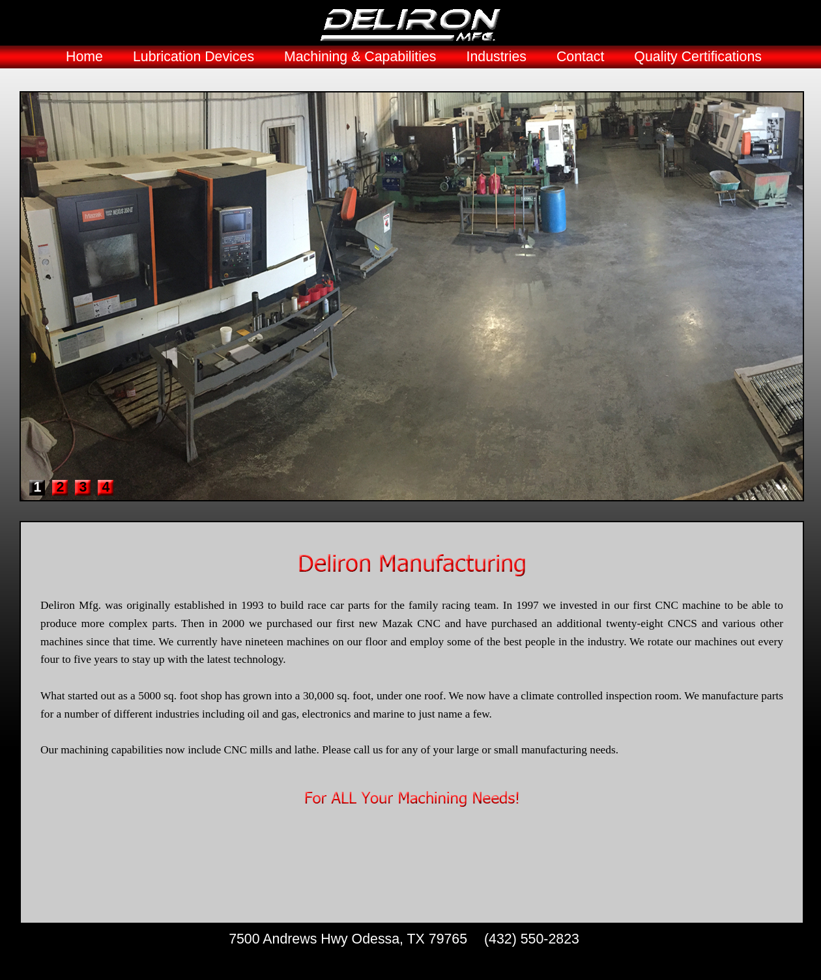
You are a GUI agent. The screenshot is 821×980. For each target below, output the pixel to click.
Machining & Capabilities (360, 56)
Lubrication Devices (193, 56)
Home (84, 56)
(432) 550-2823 (531, 939)
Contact (580, 56)
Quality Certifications (698, 56)
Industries (496, 56)
